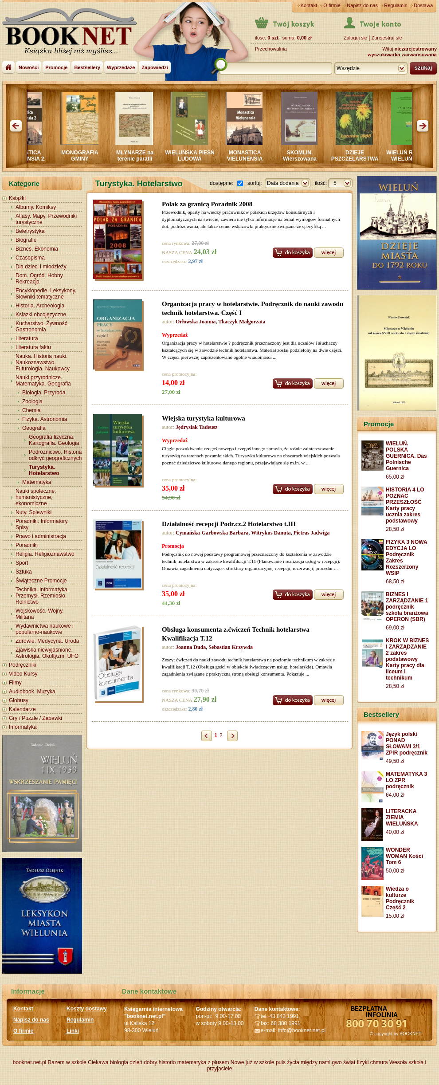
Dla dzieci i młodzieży (41, 266)
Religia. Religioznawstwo (45, 554)
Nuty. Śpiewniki (33, 512)
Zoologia (32, 401)
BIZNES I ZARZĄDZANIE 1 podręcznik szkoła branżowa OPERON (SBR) (407, 606)
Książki (17, 198)
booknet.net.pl (29, 1062)
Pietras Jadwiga (312, 533)
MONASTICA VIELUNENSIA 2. (29, 155)
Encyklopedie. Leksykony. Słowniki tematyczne (46, 293)
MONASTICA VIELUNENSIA (249, 155)
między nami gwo (321, 1062)
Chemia (31, 410)
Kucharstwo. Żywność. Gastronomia (42, 326)
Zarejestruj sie (386, 37)
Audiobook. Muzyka (32, 691)
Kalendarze (22, 709)
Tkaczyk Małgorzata (241, 321)
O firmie (332, 5)
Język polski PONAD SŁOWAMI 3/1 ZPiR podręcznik (406, 743)
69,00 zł (395, 628)
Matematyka (36, 482)
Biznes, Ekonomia (37, 249)
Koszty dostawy (87, 1009)
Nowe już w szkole (252, 1062)
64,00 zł (395, 795)
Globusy (18, 700)
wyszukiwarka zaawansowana (402, 54)
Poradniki (27, 545)
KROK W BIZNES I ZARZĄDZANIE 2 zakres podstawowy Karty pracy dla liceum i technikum (407, 659)
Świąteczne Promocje (41, 581)
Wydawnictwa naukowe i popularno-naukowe (45, 629)
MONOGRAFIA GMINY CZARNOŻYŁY (83, 158)
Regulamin (396, 5)
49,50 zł (395, 761)
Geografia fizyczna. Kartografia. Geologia (54, 440)
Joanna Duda (191, 647)
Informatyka (23, 727)
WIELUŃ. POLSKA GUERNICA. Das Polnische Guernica (406, 456)
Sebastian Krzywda (230, 647)
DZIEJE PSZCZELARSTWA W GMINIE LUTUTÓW (359, 161)
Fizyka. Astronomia (44, 419)
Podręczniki (22, 665)
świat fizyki (355, 1062)
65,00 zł (395, 477)
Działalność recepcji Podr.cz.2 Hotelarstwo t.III (229, 523)
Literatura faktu (33, 347)
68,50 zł (395, 581)
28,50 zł (395, 529)
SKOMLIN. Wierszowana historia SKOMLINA (304, 158)
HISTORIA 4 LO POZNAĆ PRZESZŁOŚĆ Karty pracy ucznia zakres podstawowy (405, 505)
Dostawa (423, 5)
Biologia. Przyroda (43, 392)
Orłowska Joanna (196, 321)
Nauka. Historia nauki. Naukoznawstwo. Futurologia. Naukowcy (43, 362)
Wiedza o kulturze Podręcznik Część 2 (400, 898)
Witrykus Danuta (270, 533)
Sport (22, 563)
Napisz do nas (362, 5)
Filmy (15, 683)
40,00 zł (395, 832)
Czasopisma (30, 258)
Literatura (27, 338)
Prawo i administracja (41, 536)
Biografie (26, 240)
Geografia (34, 428)
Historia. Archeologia (40, 306)
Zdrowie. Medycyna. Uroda (47, 641)
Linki (73, 1031)
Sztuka (24, 572)
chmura (379, 1062)
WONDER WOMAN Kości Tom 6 (404, 856)
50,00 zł (395, 871)
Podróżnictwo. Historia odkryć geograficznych (55, 455)
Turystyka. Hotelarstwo (44, 470)
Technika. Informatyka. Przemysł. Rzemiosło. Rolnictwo (42, 595)
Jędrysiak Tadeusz (196, 427)
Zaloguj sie (355, 37)
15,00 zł (395, 916)
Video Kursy (23, 674)
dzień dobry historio (152, 1062)
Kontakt (309, 5)
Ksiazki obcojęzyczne (41, 314)
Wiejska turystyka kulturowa (203, 418)
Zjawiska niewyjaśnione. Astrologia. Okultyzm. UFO (47, 653)
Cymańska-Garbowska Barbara (212, 533)
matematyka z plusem (203, 1062)
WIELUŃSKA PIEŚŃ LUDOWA (194, 155)
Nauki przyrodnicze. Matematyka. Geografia (43, 380)
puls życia (287, 1062)
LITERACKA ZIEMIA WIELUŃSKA (402, 817)
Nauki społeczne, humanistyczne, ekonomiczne (36, 497)
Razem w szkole (67, 1062)
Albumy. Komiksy (36, 207)
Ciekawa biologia (108, 1062)
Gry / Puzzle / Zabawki (35, 718)
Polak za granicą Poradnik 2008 (207, 204)
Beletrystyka (30, 231)
